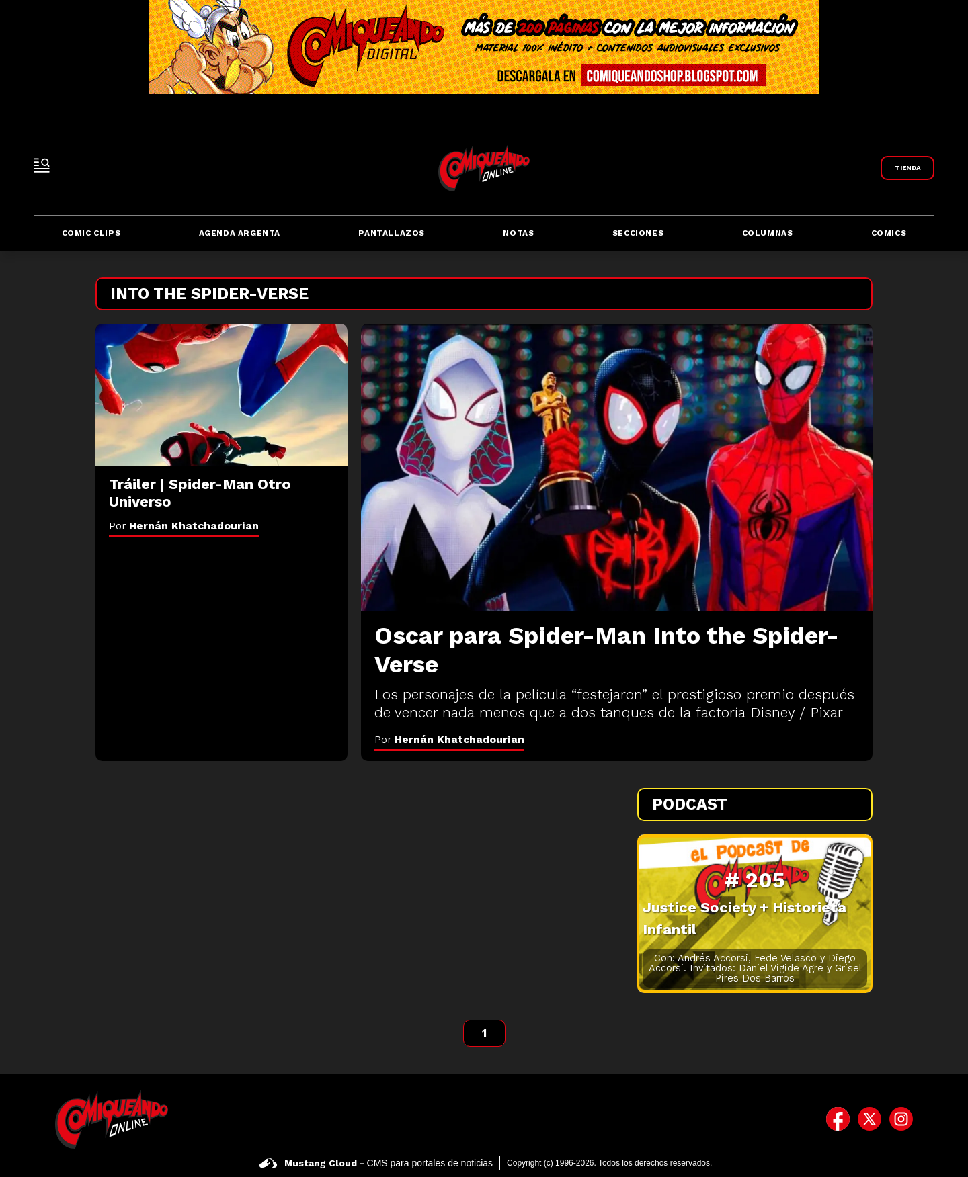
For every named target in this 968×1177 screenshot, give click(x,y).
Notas (518, 233)
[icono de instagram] (901, 1119)
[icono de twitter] (869, 1119)
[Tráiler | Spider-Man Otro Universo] (221, 395)
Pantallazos (391, 233)
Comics (889, 233)
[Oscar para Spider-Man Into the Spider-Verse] (617, 467)
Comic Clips (91, 233)
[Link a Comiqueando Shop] (907, 168)
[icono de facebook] (838, 1119)
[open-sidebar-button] (42, 165)
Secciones (637, 233)
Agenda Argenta (239, 233)
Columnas (767, 233)
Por (449, 739)
